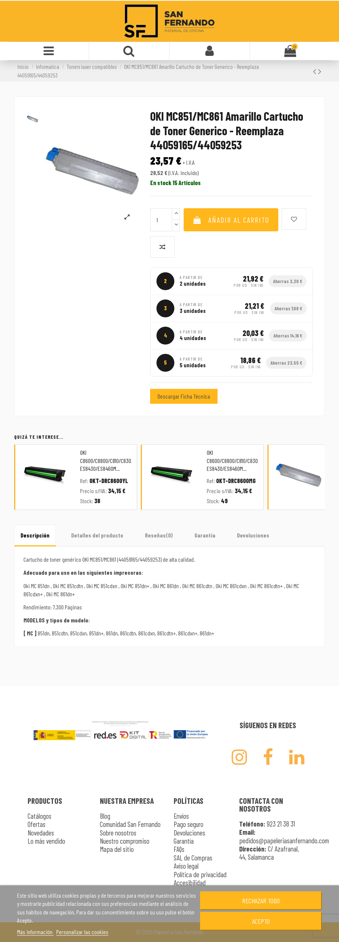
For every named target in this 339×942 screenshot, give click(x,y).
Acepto (261, 921)
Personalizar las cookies (82, 931)
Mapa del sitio (117, 849)
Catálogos (39, 816)
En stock (160, 182)
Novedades (41, 832)
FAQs (179, 849)
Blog (105, 816)
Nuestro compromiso (124, 841)
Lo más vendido (46, 841)
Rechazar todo (261, 901)
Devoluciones (253, 535)
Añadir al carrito (231, 219)
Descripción (35, 535)
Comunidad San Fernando (130, 824)
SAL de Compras (193, 857)
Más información (35, 931)
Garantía (204, 535)
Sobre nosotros (118, 832)
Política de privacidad (200, 874)
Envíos (181, 816)
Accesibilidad (190, 882)
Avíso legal (186, 866)
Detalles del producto (97, 535)
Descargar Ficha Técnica (184, 396)
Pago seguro (188, 824)
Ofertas (36, 824)
